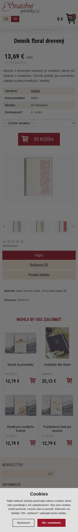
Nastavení (23, 522)
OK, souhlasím (51, 522)
